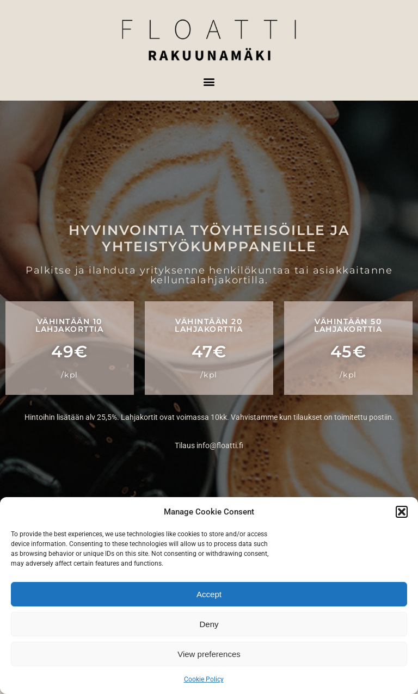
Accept (209, 594)
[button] (401, 511)
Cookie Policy (204, 679)
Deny (208, 624)
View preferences (209, 654)
